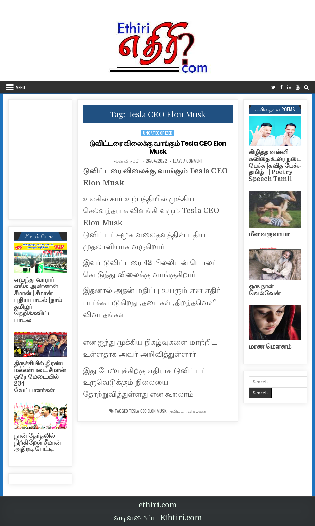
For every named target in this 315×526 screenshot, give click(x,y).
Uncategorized (158, 133)
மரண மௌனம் (270, 346)
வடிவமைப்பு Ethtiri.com (157, 517)
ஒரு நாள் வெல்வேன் (264, 290)
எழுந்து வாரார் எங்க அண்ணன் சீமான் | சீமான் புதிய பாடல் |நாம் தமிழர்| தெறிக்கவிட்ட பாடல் (38, 299)
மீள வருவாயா (269, 234)
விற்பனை (197, 411)
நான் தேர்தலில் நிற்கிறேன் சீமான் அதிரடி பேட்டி (37, 442)
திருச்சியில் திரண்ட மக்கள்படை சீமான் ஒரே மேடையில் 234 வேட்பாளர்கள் (40, 377)
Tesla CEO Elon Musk (147, 411)
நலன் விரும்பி (126, 161)
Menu (20, 87)
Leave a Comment (188, 161)
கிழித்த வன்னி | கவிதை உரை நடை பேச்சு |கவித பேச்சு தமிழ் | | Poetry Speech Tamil (275, 165)
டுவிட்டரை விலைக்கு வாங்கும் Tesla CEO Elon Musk (157, 147)
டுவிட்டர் (177, 411)
